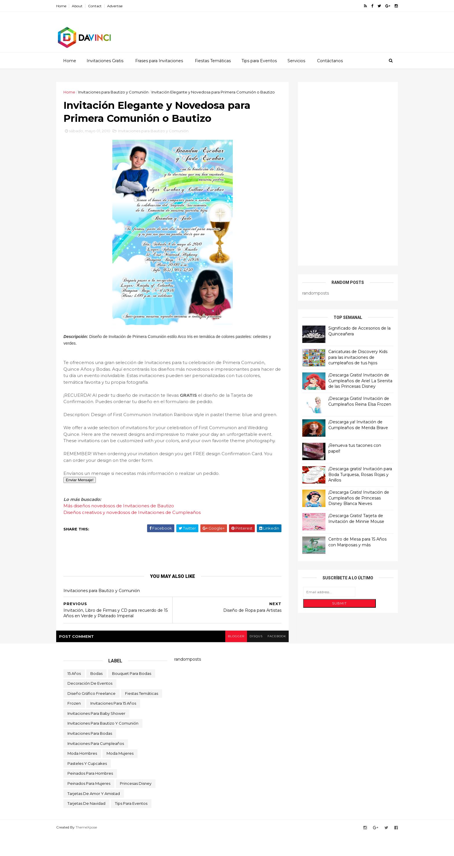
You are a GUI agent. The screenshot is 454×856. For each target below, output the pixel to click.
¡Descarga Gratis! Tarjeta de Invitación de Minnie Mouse (349, 518)
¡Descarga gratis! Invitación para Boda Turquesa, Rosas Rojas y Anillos (353, 474)
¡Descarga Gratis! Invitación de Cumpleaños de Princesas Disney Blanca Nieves (351, 497)
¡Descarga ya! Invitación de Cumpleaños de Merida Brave (351, 424)
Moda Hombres (82, 774)
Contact (102, 6)
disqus (248, 657)
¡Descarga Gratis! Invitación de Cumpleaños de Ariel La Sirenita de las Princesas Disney (353, 380)
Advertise (122, 6)
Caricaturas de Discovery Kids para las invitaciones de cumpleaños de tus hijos (350, 357)
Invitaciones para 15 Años (113, 724)
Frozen (74, 724)
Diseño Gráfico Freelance (91, 714)
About (84, 6)
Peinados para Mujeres (88, 804)
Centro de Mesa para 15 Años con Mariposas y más (350, 541)
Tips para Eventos (259, 60)
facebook (269, 657)
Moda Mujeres (120, 774)
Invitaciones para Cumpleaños (95, 764)
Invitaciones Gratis (104, 60)
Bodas (96, 694)
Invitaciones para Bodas (89, 754)
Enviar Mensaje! (87, 501)
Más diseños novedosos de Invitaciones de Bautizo (126, 526)
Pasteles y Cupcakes (87, 784)
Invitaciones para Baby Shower (96, 734)
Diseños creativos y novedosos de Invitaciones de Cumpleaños (139, 533)
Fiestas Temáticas (212, 60)
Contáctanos (330, 60)
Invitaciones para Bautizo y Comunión (120, 91)
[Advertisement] (285, 30)
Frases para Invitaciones (159, 60)
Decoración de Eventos (89, 704)
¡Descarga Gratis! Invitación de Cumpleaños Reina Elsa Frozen (352, 401)
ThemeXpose (93, 848)
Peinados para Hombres (90, 794)
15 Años (74, 694)
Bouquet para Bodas (131, 694)
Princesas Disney (135, 804)
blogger (227, 657)
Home (68, 6)
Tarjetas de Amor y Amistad (93, 814)
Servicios (296, 60)
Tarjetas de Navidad (86, 824)
